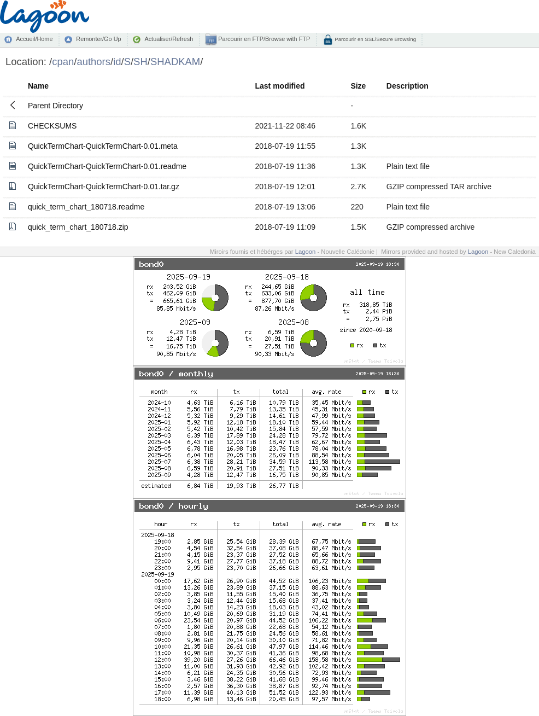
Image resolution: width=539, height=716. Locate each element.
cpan (63, 61)
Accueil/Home (34, 39)
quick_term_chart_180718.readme (86, 206)
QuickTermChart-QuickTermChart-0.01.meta (103, 146)
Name (38, 86)
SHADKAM (175, 61)
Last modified (280, 86)
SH (140, 61)
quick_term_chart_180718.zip (78, 227)
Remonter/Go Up (98, 39)
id (117, 61)
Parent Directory (55, 105)
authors (93, 61)
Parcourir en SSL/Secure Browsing (374, 39)
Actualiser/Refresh (168, 39)
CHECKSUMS (52, 125)
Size (358, 86)
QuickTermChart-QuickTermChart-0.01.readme (107, 166)
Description (407, 86)
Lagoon (305, 251)
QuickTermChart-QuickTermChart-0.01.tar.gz (103, 186)
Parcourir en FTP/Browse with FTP (263, 39)
